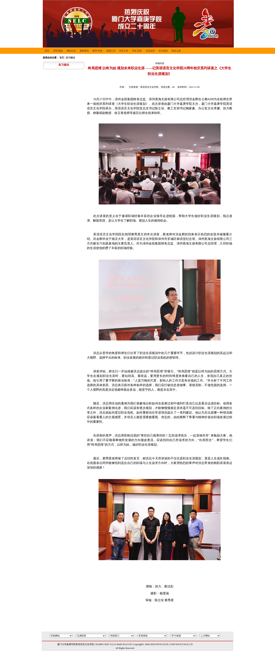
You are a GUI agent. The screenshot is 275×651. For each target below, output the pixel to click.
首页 (61, 57)
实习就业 (70, 57)
